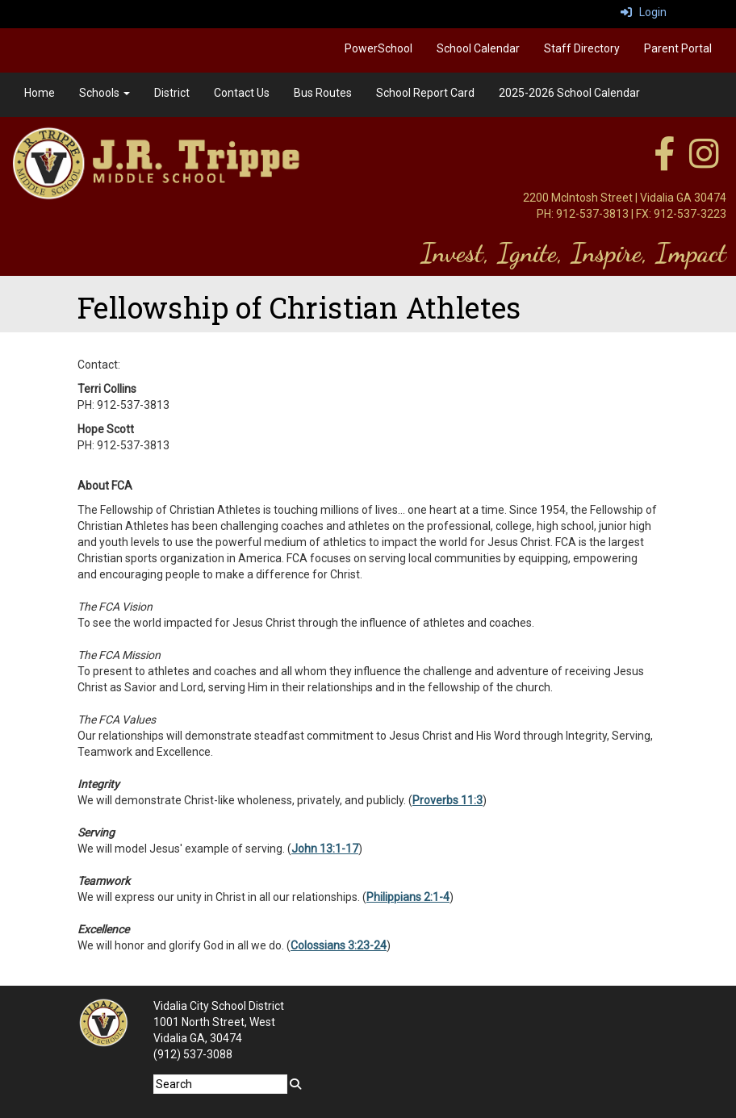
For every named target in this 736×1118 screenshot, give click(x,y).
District (172, 92)
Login (644, 12)
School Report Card (425, 92)
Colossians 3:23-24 (339, 945)
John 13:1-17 (324, 848)
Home (39, 92)
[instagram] (704, 162)
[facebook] (664, 162)
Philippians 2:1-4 (408, 897)
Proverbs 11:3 (447, 800)
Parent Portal (678, 48)
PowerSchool (378, 48)
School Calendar (478, 48)
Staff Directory (582, 48)
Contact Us (242, 92)
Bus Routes (323, 92)
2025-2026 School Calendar (569, 92)
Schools (104, 92)
